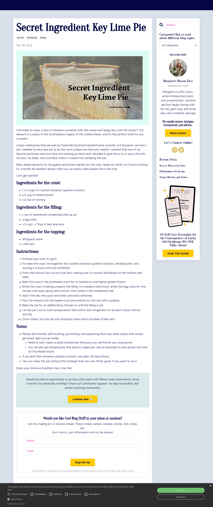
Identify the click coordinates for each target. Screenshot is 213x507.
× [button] (210, 486)
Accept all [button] (181, 490)
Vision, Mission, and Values (173, 177)
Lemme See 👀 (83, 399)
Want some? (178, 133)
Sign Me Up (82, 462)
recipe (43, 37)
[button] (71, 499)
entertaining (32, 37)
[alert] (106, 495)
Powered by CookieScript (16, 504)
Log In (17, 5)
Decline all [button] (181, 497)
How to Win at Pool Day (172, 166)
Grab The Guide (178, 253)
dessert (20, 37)
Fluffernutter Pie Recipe (172, 172)
